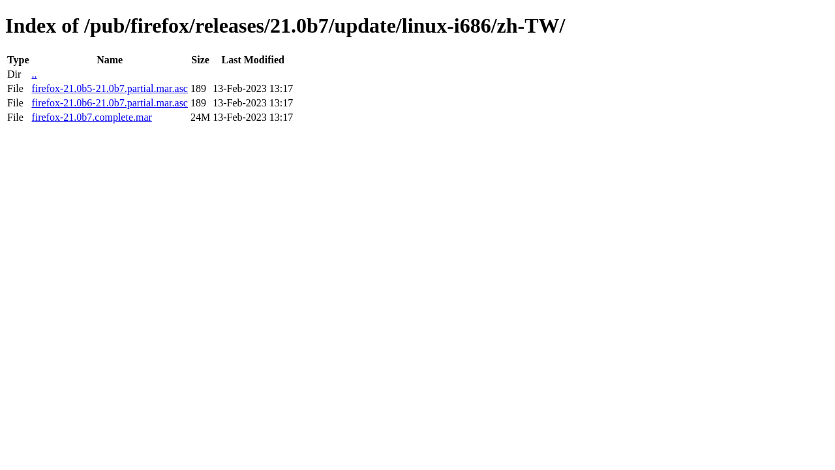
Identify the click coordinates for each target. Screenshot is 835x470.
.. (34, 74)
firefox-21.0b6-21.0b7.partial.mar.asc (109, 102)
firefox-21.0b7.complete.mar (91, 117)
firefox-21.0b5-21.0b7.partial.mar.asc (109, 88)
